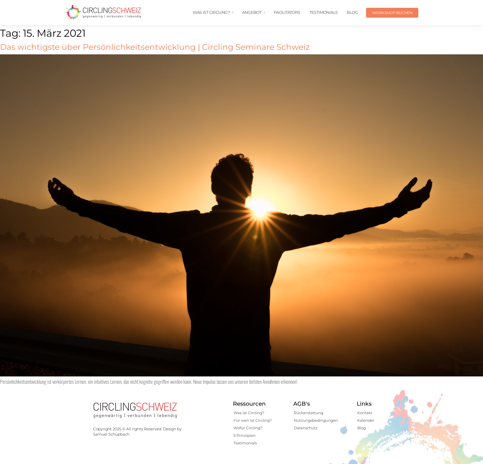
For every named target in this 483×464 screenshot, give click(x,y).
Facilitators (287, 12)
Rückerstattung (308, 412)
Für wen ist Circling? (252, 420)
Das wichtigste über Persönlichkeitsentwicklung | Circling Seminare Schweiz (155, 47)
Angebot (253, 12)
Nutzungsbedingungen (316, 420)
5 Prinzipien (244, 435)
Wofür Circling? (248, 428)
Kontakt (364, 412)
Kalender (365, 420)
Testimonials (323, 12)
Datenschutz (306, 428)
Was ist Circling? (213, 12)
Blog (352, 12)
